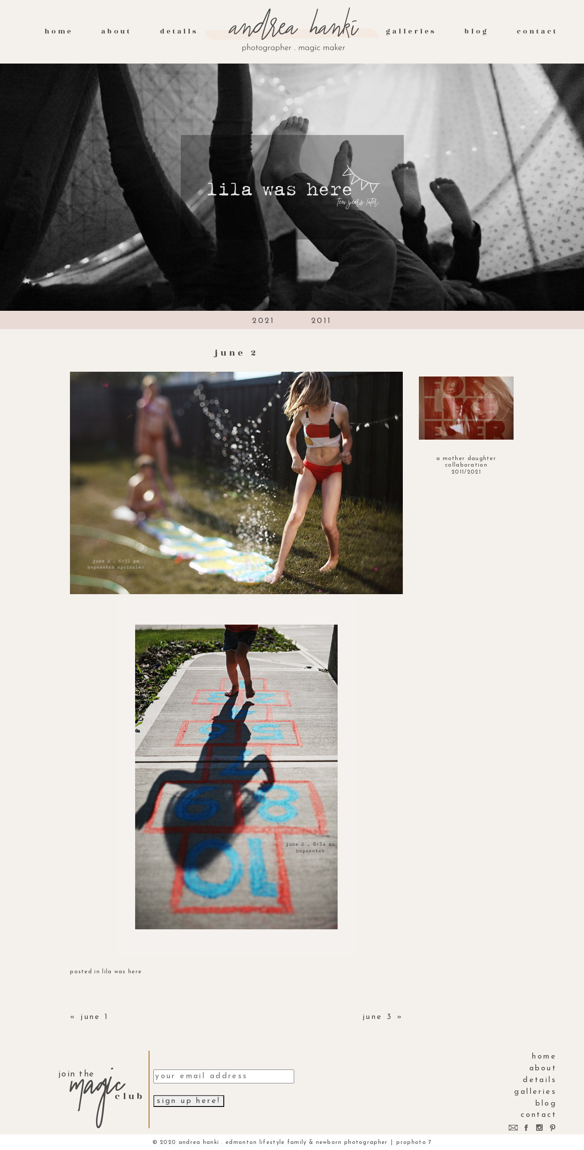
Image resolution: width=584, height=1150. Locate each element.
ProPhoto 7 (413, 1142)
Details (179, 31)
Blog (477, 31)
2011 (321, 321)
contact (537, 31)
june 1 (94, 1017)
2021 (263, 321)
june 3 (377, 1017)
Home (58, 31)
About (116, 31)
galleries (411, 31)
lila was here (122, 972)
